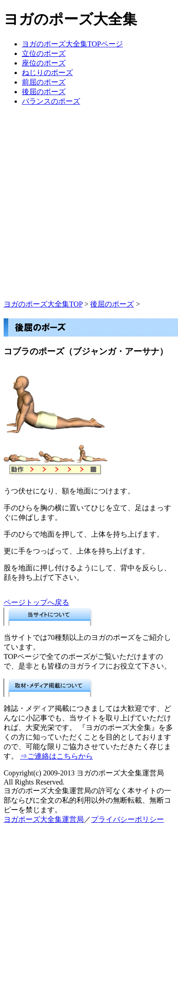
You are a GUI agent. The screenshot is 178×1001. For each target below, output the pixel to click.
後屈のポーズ (44, 92)
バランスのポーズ (51, 101)
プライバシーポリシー (127, 819)
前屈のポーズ (44, 82)
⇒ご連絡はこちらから (56, 756)
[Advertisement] (89, 211)
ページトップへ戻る (36, 602)
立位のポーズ (44, 53)
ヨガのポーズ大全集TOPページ (72, 44)
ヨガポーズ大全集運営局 (44, 819)
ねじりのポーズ (47, 72)
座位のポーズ (44, 63)
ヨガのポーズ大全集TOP (43, 304)
